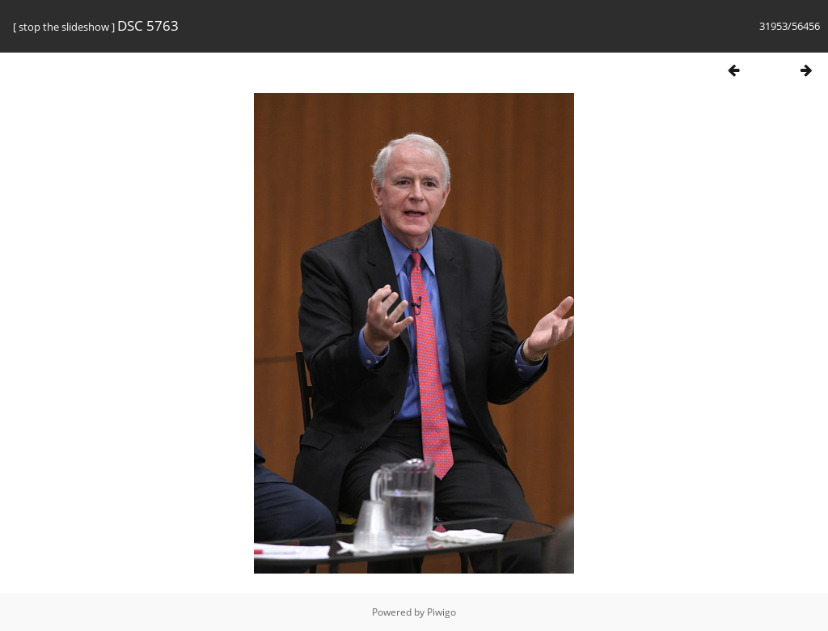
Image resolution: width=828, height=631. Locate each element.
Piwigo (441, 612)
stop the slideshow (64, 26)
